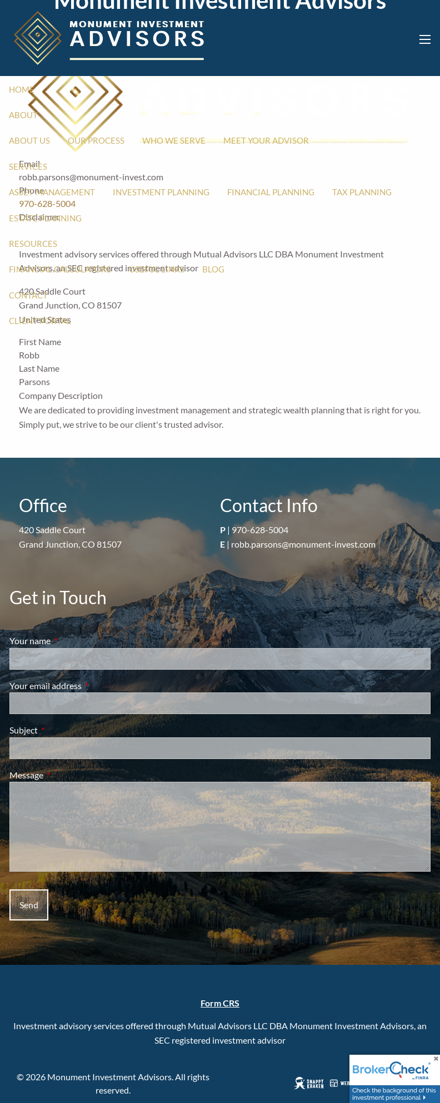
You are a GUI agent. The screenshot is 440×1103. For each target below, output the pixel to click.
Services (28, 166)
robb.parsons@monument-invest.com (303, 544)
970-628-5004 (260, 529)
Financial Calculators (60, 269)
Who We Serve (174, 140)
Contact (28, 295)
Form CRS (220, 1003)
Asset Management (52, 192)
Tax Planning (362, 192)
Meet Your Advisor (266, 140)
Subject (63, 730)
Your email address (85, 685)
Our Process (96, 140)
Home (21, 89)
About (23, 115)
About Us (29, 140)
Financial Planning (270, 192)
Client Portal (40, 321)
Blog (213, 269)
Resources (33, 244)
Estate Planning (45, 218)
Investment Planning (161, 192)
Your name (70, 640)
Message (66, 775)
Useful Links (156, 269)
